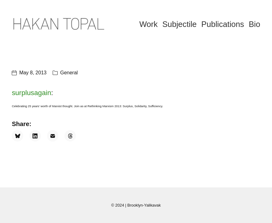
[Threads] (70, 136)
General (69, 72)
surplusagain (31, 93)
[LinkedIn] (35, 136)
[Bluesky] (17, 136)
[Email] (53, 136)
